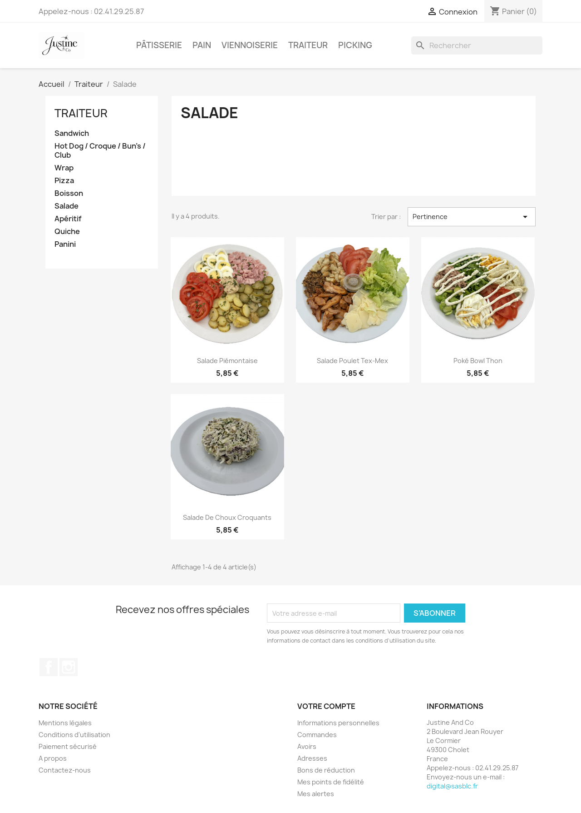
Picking (355, 45)
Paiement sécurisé (68, 746)
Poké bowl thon (477, 360)
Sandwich (71, 133)
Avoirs (306, 746)
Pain (201, 45)
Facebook (48, 667)
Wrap (64, 168)
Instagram (68, 667)
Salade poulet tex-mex (352, 360)
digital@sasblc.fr (452, 786)
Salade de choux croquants (227, 517)
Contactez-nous (65, 770)
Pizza (64, 180)
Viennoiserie (250, 45)
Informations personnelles (338, 722)
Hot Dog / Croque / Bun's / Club (100, 150)
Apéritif (68, 219)
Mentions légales (65, 722)
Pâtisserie (159, 45)
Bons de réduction (326, 770)
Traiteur (308, 45)
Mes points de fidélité (330, 782)
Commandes (317, 734)
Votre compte (326, 706)
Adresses (312, 758)
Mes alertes (315, 793)
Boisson (68, 193)
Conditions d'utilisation (74, 734)
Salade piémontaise (227, 360)
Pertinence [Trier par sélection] (472, 216)
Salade (66, 206)
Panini (65, 244)
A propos (53, 758)
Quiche (67, 231)
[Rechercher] (476, 45)
